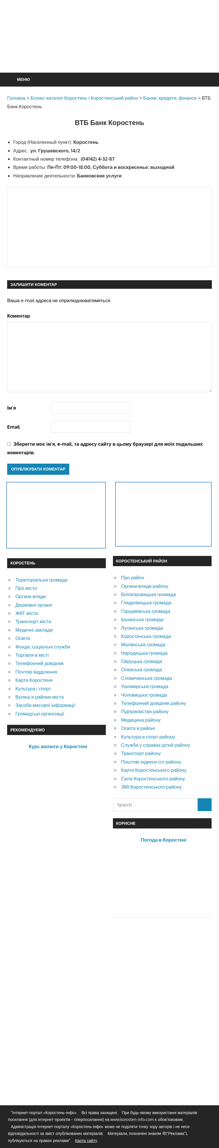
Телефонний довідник (39, 663)
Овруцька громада (141, 661)
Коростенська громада (146, 636)
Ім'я (11, 408)
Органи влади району (144, 586)
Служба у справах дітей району (155, 745)
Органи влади (30, 596)
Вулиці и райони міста (39, 697)
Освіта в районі (138, 728)
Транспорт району (141, 753)
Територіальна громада (41, 580)
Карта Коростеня (33, 680)
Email (13, 427)
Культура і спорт (33, 688)
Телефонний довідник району (153, 703)
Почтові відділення (36, 672)
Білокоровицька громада (148, 594)
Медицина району (141, 720)
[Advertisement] (111, 50)
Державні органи (33, 605)
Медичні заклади (34, 630)
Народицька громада (144, 653)
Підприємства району (145, 711)
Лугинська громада (142, 628)
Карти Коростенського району (153, 770)
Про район (132, 577)
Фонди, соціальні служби (42, 647)
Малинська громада (143, 644)
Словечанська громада (146, 678)
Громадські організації (39, 714)
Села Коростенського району (153, 778)
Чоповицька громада (144, 695)
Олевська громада (141, 669)
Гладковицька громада (146, 602)
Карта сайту (86, 1140)
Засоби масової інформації (45, 705)
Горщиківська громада (145, 611)
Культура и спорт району (148, 737)
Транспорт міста (33, 621)
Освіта (22, 638)
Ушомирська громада (144, 686)
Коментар (18, 316)
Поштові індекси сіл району (151, 762)
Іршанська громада (142, 619)
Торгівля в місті (32, 655)
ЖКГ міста (26, 613)
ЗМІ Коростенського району (151, 787)
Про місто (26, 588)
